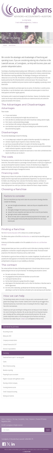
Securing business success (9, 387)
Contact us (35, 22)
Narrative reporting (8, 370)
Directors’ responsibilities (9, 349)
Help (27, 419)
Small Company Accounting (10, 392)
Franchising (6, 353)
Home (3, 419)
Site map (15, 419)
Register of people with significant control (13, 379)
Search (48, 430)
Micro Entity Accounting (9, 366)
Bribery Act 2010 (7, 336)
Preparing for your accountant (10, 374)
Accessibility (21, 419)
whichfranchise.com (27, 236)
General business (12, 45)
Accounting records (8, 332)
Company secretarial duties (10, 340)
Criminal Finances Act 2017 (10, 344)
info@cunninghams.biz (25, 22)
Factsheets (5, 45)
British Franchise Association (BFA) (12, 233)
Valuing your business (8, 396)
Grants (4, 362)
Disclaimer (32, 419)
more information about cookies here (33, 449)
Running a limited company (10, 383)
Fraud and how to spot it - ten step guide (13, 357)
